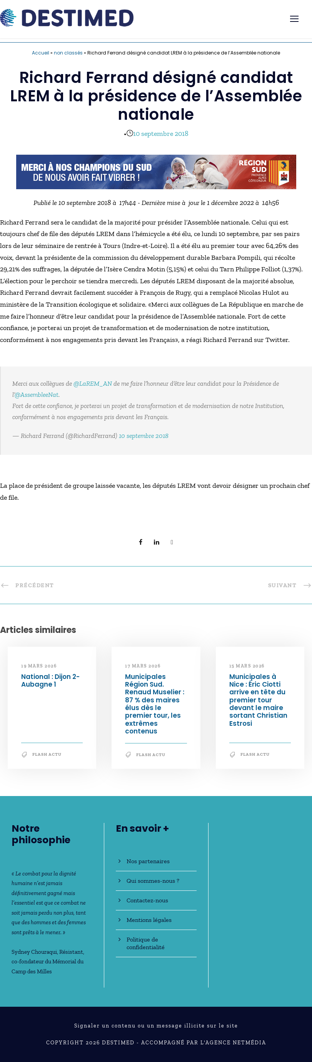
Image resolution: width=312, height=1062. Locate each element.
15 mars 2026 (247, 666)
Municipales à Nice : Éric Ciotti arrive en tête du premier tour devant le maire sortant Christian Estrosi (258, 700)
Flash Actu (47, 754)
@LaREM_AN (92, 383)
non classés (68, 53)
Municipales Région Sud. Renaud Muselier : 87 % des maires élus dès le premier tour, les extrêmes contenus (154, 704)
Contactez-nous (147, 900)
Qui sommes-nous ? (153, 880)
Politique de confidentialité (146, 943)
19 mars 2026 (39, 666)
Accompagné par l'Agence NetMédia (203, 1042)
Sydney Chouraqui (34, 951)
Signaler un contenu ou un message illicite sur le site (156, 1025)
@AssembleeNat (36, 394)
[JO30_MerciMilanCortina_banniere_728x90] (156, 171)
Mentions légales (149, 919)
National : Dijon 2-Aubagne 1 (50, 680)
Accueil (40, 53)
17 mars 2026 (142, 666)
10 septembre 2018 (161, 133)
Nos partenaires (148, 861)
